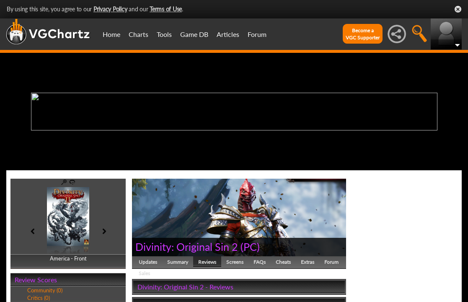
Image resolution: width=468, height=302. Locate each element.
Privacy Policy (110, 9)
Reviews (207, 262)
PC (250, 246)
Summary (177, 262)
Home (111, 34)
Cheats (283, 262)
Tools (164, 34)
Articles (228, 34)
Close (458, 9)
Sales (144, 273)
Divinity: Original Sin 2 (186, 246)
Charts (138, 34)
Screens (234, 262)
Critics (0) (38, 297)
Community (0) (44, 290)
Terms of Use (166, 9)
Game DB (194, 34)
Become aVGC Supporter (363, 34)
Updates (148, 262)
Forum (257, 34)
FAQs (259, 262)
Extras (307, 262)
